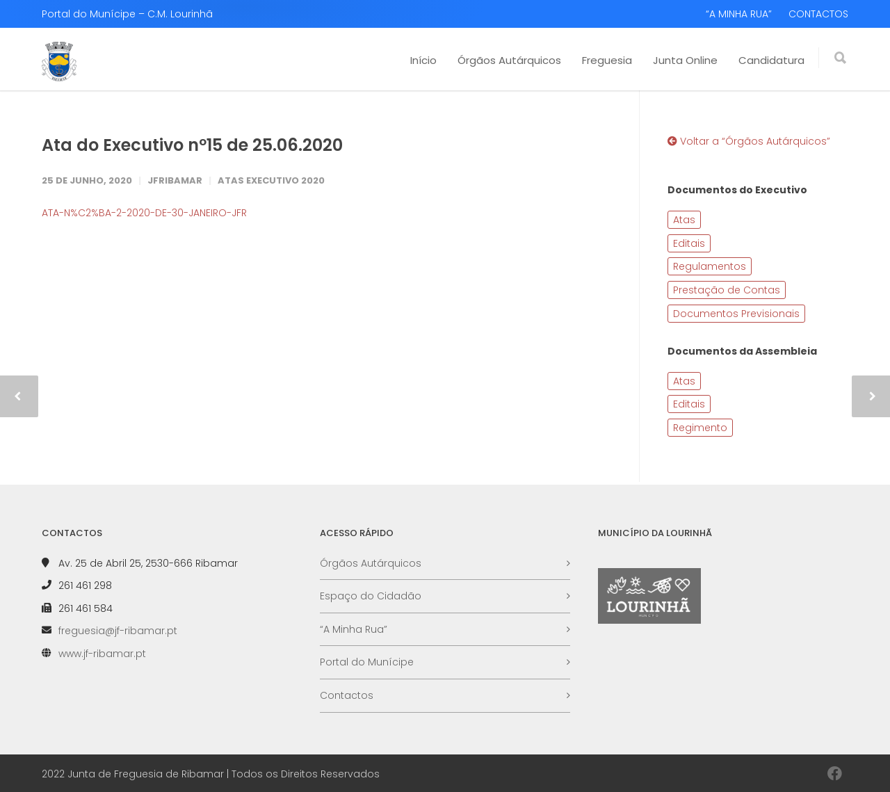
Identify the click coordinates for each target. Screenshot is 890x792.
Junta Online (685, 60)
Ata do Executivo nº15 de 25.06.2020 (192, 145)
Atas (684, 220)
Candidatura (771, 60)
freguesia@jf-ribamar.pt (117, 631)
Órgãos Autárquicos (509, 60)
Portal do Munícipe (367, 662)
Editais (689, 243)
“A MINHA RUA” (739, 14)
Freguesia (607, 60)
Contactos (346, 695)
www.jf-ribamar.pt (102, 654)
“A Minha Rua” (353, 629)
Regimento (700, 428)
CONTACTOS (818, 14)
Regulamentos (709, 266)
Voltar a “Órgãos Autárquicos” (749, 141)
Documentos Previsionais (736, 314)
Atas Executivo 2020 (271, 180)
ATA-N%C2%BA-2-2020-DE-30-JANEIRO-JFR (144, 213)
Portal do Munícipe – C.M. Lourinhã (127, 14)
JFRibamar (174, 180)
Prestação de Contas (726, 290)
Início (423, 60)
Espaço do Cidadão (370, 596)
